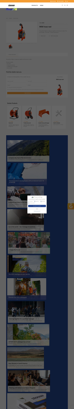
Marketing (43, 201)
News (41, 5)
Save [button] (37, 208)
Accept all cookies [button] (37, 206)
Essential (30, 201)
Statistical (36, 201)
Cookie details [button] (37, 212)
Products (35, 5)
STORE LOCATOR (61, 1)
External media (31, 203)
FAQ (67, 1)
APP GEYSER (54, 1)
